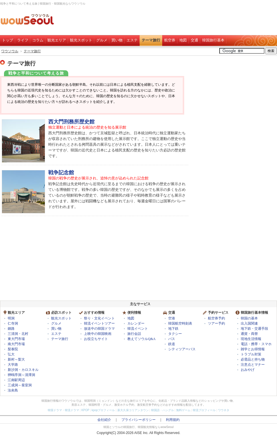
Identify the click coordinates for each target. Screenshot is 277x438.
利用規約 (173, 420)
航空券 (169, 40)
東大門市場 (16, 339)
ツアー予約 (216, 323)
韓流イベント (137, 329)
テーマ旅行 (151, 40)
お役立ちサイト (96, 339)
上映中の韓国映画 (97, 334)
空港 (171, 318)
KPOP (85, 410)
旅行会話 (134, 334)
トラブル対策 (251, 354)
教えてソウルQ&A (141, 339)
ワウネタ (223, 410)
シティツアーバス (182, 349)
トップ (7, 40)
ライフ (22, 40)
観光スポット (81, 40)
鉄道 (171, 344)
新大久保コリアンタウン (133, 410)
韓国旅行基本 (213, 40)
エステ (132, 40)
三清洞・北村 (18, 334)
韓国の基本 (249, 318)
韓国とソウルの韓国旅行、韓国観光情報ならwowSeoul (138, 427)
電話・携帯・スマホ (256, 344)
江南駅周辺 (16, 380)
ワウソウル (9, 51)
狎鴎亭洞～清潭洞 (21, 375)
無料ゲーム (183, 410)
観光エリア (56, 40)
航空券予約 (216, 318)
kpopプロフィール (103, 410)
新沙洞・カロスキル (23, 370)
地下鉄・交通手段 (254, 329)
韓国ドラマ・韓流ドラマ (63, 410)
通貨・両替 (249, 334)
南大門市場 (16, 344)
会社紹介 (104, 420)
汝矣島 (13, 390)
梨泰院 (13, 349)
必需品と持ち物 (253, 359)
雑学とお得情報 (253, 349)
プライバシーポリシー (138, 420)
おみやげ (247, 370)
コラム (37, 40)
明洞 (11, 318)
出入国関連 (249, 323)
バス (171, 339)
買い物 (117, 40)
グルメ (101, 40)
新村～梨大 (16, 359)
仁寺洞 (13, 323)
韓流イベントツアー (99, 323)
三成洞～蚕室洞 (20, 385)
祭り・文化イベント (99, 318)
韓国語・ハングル (162, 410)
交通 (194, 40)
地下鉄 (173, 329)
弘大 (11, 354)
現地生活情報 (251, 339)
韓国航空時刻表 (180, 323)
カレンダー (135, 323)
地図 (183, 40)
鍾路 (11, 329)
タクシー (175, 334)
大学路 (13, 365)
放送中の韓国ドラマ (99, 329)
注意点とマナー (253, 365)
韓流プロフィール (204, 410)
